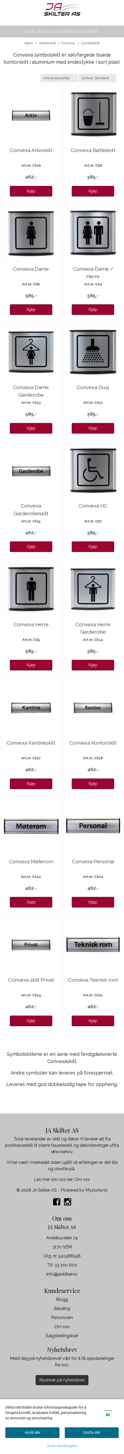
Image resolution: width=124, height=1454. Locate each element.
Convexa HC (93, 506)
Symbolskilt (88, 43)
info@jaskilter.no (62, 1274)
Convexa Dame (31, 269)
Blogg (62, 1299)
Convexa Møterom (31, 861)
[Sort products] (97, 78)
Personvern (62, 1317)
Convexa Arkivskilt (31, 150)
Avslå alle (32, 1432)
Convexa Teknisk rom (93, 980)
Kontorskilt (46, 43)
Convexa (66, 43)
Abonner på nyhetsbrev (62, 1380)
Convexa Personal (93, 861)
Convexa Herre (31, 624)
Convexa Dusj (93, 387)
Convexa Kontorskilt (93, 743)
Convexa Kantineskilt (31, 743)
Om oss (82, 1179)
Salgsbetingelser (62, 1335)
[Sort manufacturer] (59, 78)
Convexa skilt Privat (31, 980)
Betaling (62, 1308)
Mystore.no (96, 1190)
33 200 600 (65, 1265)
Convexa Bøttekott (93, 150)
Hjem (29, 43)
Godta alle (91, 1432)
